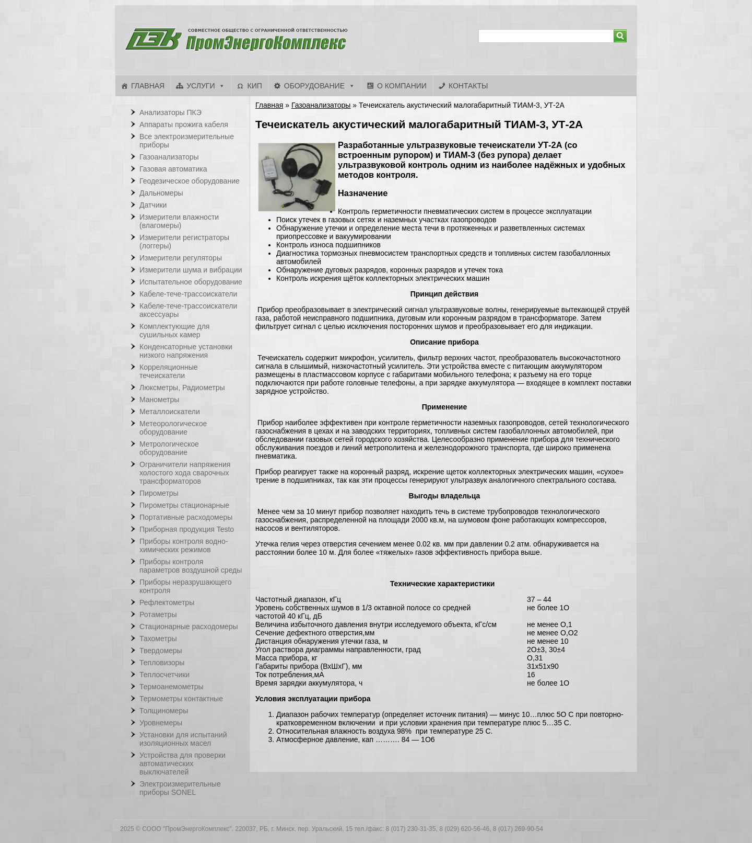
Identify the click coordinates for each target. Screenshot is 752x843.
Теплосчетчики (164, 674)
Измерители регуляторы (180, 258)
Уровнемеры (160, 723)
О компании (402, 86)
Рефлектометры (166, 602)
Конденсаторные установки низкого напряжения (185, 351)
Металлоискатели (169, 411)
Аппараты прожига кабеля (183, 124)
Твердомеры (160, 650)
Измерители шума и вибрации (190, 270)
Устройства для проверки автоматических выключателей (182, 763)
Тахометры (158, 638)
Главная (147, 86)
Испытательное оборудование (190, 282)
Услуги (200, 86)
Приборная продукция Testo (186, 529)
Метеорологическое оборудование (173, 427)
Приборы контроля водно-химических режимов (183, 545)
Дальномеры (161, 193)
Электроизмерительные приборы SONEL (180, 788)
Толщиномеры (163, 711)
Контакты (468, 86)
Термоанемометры (171, 686)
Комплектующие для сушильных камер (174, 330)
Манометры (159, 399)
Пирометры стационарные (184, 505)
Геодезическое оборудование (189, 181)
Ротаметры (158, 614)
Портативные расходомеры (185, 517)
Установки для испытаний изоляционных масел (183, 739)
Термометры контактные (181, 698)
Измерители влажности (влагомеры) (179, 221)
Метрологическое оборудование (169, 448)
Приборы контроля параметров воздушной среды (190, 565)
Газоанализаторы (321, 105)
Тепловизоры (161, 662)
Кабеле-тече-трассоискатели (188, 294)
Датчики (153, 205)
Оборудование (314, 86)
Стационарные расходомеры (188, 626)
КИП (254, 86)
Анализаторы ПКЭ (170, 112)
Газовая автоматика (173, 169)
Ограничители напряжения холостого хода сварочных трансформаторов (184, 472)
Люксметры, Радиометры (182, 387)
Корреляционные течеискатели (168, 371)
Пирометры (159, 493)
